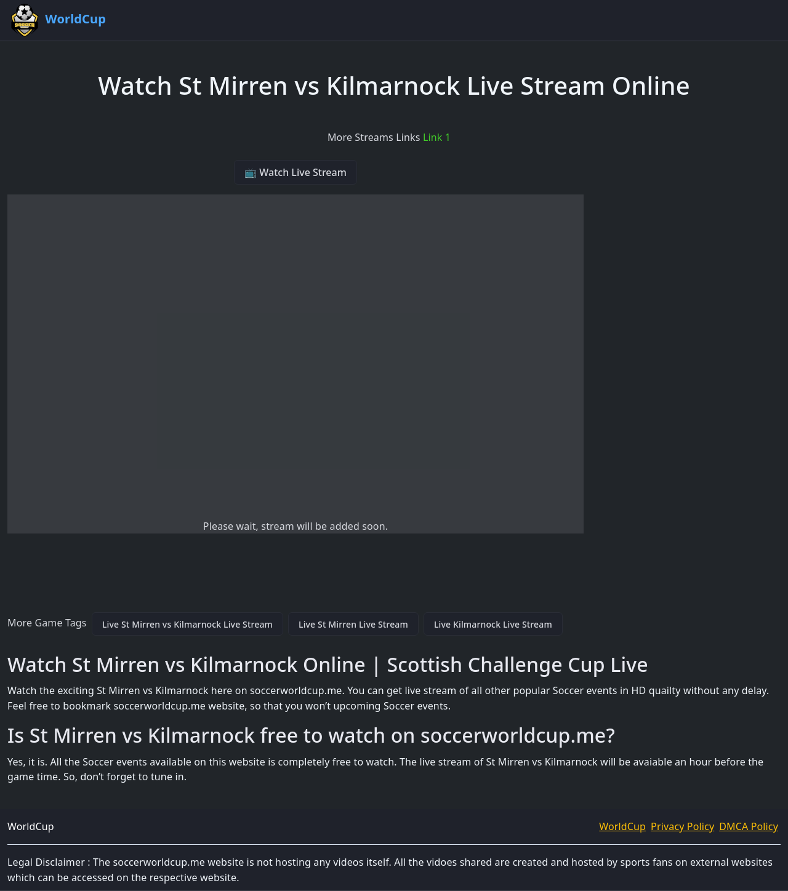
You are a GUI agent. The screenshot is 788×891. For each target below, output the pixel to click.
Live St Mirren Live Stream (353, 624)
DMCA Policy (748, 826)
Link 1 (437, 137)
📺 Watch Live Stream (295, 172)
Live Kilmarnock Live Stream (493, 624)
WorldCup (622, 826)
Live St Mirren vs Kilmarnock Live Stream (187, 624)
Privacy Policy (682, 826)
